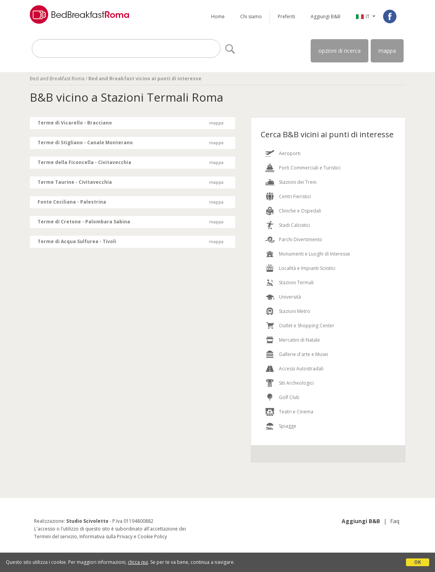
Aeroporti (290, 153)
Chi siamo (251, 16)
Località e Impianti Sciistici (307, 268)
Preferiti (286, 16)
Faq (394, 521)
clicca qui (138, 562)
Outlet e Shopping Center (306, 325)
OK (417, 562)
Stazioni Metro (294, 311)
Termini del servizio (55, 536)
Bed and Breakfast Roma (57, 78)
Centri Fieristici (295, 196)
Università (290, 297)
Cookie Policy (152, 536)
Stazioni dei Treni (297, 182)
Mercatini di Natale (299, 340)
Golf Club (289, 397)
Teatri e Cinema (296, 411)
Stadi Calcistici (294, 225)
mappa (387, 50)
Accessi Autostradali (301, 368)
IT (368, 16)
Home (218, 16)
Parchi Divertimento (300, 239)
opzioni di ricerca (339, 50)
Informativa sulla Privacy (105, 536)
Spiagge (287, 426)
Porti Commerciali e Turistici (309, 167)
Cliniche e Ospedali (300, 210)
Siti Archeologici (296, 383)
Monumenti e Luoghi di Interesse (314, 254)
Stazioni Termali (296, 282)
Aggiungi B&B (325, 16)
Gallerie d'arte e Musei (303, 354)
